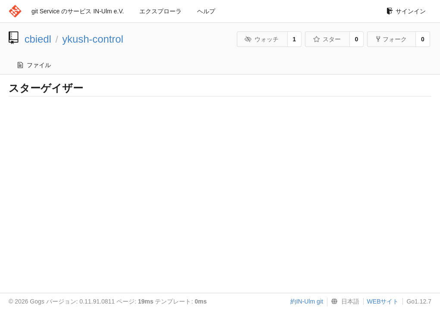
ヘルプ (206, 11)
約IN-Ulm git (306, 301)
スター (327, 39)
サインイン (406, 11)
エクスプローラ (160, 11)
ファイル (34, 65)
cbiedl (38, 39)
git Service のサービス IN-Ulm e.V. (77, 11)
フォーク (391, 39)
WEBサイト (383, 301)
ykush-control (92, 39)
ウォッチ (262, 39)
